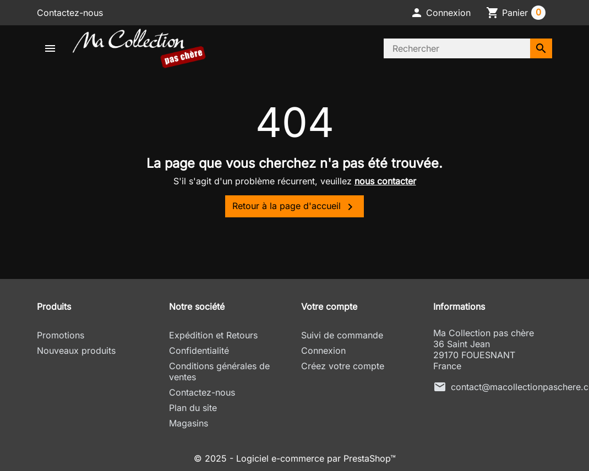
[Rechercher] (457, 48)
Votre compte (329, 306)
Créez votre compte (342, 365)
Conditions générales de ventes (219, 371)
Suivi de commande (342, 335)
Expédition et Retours (213, 335)
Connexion (323, 350)
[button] (440, 13)
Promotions (60, 335)
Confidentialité (199, 350)
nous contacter (385, 181)
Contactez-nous (70, 12)
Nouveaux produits (76, 350)
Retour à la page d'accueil (294, 206)
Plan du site (193, 407)
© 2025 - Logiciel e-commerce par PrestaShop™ (295, 458)
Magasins (188, 423)
